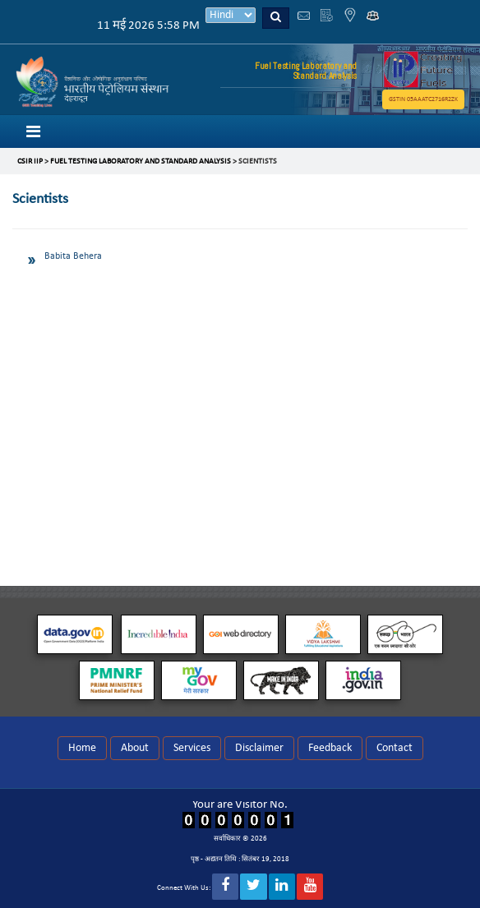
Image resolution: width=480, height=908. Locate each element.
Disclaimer (259, 748)
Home (82, 748)
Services (191, 748)
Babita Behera (73, 256)
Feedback (330, 748)
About (135, 748)
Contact (394, 748)
